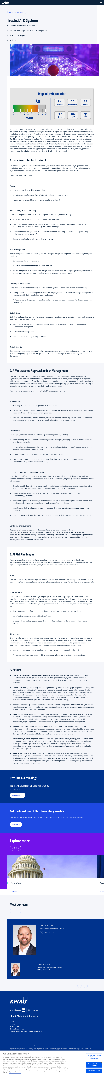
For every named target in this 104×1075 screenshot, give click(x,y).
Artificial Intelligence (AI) (17, 12)
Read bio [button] (47, 932)
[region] (52, 1063)
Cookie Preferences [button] (17, 1029)
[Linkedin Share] (23, 1010)
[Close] (102, 1062)
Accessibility (14, 1026)
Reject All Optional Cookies (94, 1064)
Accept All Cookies (94, 1070)
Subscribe (33, 1010)
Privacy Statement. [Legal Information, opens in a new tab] (15, 1073)
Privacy (12, 1024)
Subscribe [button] (15, 824)
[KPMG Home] (5, 2)
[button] (101, 2)
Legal (12, 1022)
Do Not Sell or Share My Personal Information (26, 1031)
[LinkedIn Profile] (39, 969)
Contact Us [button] (14, 911)
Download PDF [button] (17, 795)
